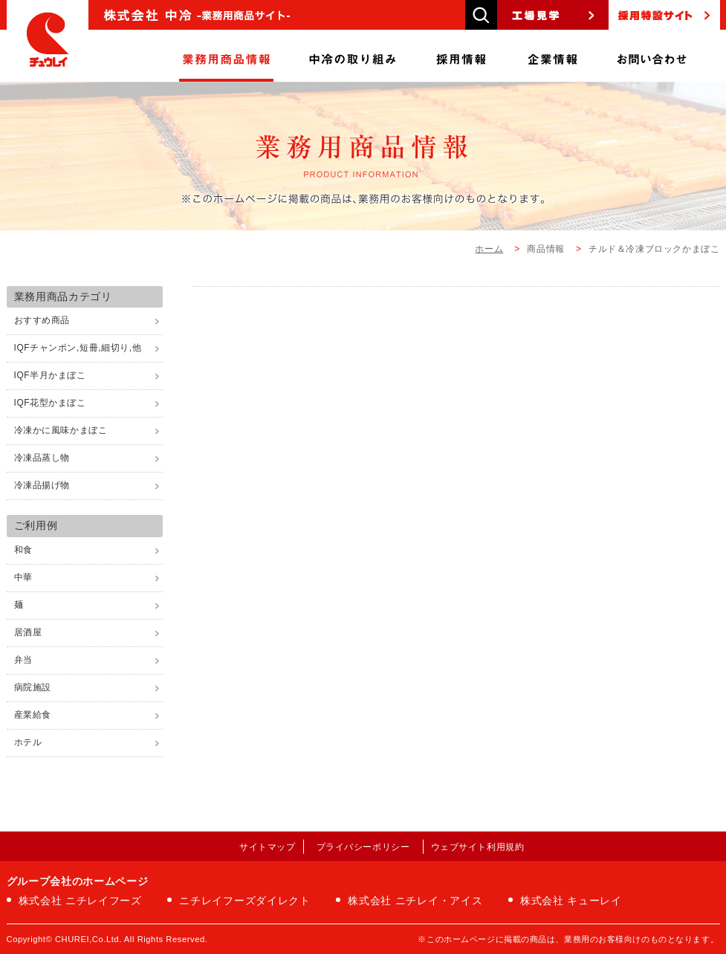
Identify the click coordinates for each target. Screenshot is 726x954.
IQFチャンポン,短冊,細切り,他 (78, 348)
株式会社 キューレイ (571, 900)
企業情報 (553, 56)
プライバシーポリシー (363, 847)
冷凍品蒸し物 (42, 457)
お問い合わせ (652, 56)
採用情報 (461, 56)
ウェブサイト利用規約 (478, 847)
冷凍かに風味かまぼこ (61, 430)
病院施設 (32, 687)
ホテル (28, 742)
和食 (23, 550)
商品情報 (226, 56)
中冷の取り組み (352, 56)
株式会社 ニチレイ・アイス (415, 900)
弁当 (23, 660)
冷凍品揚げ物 (42, 485)
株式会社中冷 (47, 41)
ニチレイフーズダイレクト (244, 900)
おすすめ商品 (42, 320)
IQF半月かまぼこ (50, 375)
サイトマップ (267, 847)
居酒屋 (28, 632)
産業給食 (32, 715)
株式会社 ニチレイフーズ (80, 900)
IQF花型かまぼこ (50, 403)
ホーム (489, 249)
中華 (23, 577)
